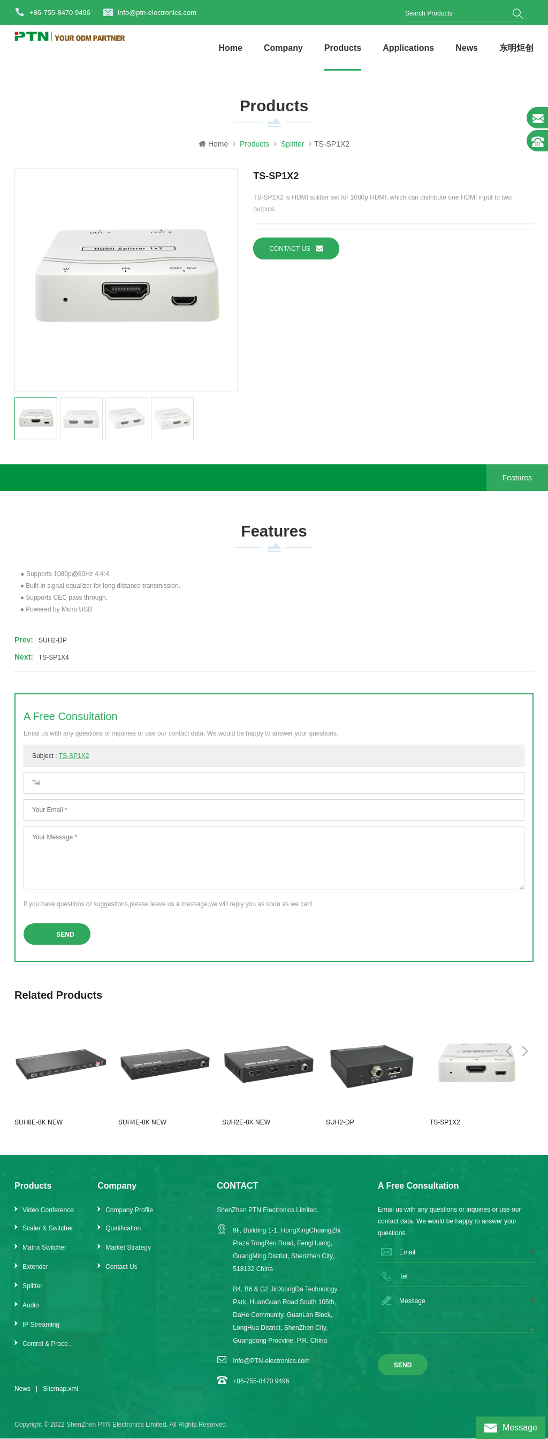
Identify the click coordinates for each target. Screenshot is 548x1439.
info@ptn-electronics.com (157, 13)
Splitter (32, 1293)
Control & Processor (49, 1350)
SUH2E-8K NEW (246, 1129)
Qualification (123, 1235)
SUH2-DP (53, 647)
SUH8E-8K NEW (38, 1129)
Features (517, 481)
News (466, 47)
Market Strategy (128, 1254)
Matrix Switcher (44, 1254)
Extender (35, 1273)
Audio (30, 1312)
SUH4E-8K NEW (142, 1129)
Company (283, 47)
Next (525, 1001)
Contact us (296, 252)
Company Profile (129, 1217)
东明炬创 (516, 47)
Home (230, 47)
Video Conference (48, 1217)
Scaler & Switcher (47, 1235)
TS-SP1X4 (54, 664)
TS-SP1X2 (74, 763)
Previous (509, 1001)
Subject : (60, 763)
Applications (408, 47)
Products (342, 47)
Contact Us (121, 1273)
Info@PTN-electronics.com (271, 1368)
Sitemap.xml (60, 1395)
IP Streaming (40, 1331)
